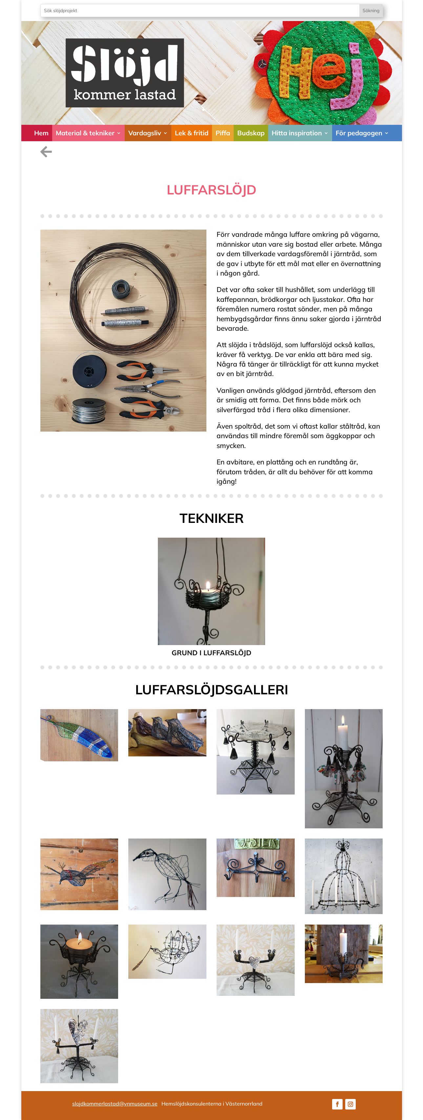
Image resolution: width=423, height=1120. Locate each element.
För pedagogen (359, 133)
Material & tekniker (85, 133)
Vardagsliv (144, 133)
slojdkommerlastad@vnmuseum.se (115, 1103)
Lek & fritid (191, 133)
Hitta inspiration (297, 133)
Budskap (250, 133)
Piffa (223, 133)
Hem (41, 133)
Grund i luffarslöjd (211, 652)
